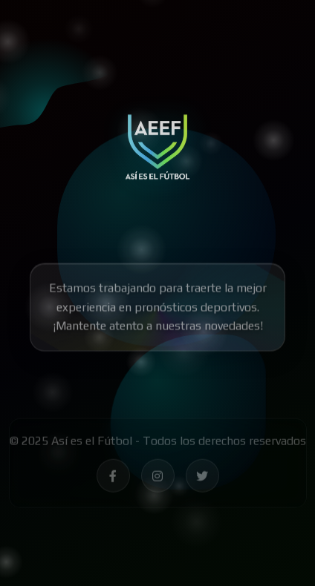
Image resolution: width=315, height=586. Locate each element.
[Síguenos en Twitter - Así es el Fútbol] (202, 478)
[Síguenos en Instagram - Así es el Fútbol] (158, 478)
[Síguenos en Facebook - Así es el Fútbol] (113, 478)
